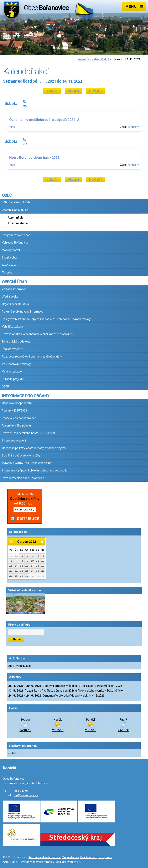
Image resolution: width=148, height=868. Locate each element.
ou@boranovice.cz (26, 795)
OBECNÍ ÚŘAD (14, 281)
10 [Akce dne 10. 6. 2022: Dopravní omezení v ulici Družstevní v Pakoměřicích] (32, 560)
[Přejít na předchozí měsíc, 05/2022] (11, 542)
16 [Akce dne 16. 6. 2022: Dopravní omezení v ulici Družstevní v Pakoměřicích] (27, 565)
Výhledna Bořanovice (15, 242)
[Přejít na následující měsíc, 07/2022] (42, 542)
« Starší (52, 91)
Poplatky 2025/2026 (14, 410)
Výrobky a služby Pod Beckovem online (26, 463)
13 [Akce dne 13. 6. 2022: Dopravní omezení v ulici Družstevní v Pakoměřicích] (11, 565)
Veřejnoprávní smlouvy (16, 364)
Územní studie (18, 223)
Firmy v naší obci (19, 624)
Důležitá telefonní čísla (16, 202)
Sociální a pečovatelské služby (21, 455)
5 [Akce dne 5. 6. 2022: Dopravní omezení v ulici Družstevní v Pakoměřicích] (43, 555)
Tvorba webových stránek (37, 862)
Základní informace (14, 289)
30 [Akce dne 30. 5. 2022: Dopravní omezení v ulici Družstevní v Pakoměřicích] (11, 555)
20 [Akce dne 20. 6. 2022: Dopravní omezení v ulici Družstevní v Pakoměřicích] (11, 570)
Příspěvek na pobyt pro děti (19, 418)
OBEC (7, 195)
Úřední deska (10, 296)
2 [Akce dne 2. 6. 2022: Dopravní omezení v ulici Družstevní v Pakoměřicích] (27, 555)
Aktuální (73, 91)
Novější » (95, 91)
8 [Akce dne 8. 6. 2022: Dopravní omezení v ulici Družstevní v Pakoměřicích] (22, 560)
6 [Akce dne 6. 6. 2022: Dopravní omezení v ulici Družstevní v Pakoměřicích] (11, 560)
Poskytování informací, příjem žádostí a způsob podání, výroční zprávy (46, 319)
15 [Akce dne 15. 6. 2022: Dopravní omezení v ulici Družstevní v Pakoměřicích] (21, 565)
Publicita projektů (13, 379)
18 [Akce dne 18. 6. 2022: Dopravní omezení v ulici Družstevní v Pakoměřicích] (37, 565)
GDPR (5, 386)
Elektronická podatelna (16, 341)
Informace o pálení (14, 440)
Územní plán (16, 217)
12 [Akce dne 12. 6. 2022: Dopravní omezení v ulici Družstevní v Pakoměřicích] (43, 560)
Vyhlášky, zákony (12, 326)
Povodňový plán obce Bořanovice (23, 478)
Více (12, 127)
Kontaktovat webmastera (45, 857)
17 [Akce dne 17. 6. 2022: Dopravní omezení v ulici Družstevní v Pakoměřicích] (32, 565)
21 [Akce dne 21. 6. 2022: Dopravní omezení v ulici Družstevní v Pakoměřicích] (16, 570)
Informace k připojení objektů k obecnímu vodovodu (34, 470)
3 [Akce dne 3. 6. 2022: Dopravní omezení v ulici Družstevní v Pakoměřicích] (33, 555)
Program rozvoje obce (16, 235)
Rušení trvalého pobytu (16, 425)
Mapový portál (11, 250)
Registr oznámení (13, 349)
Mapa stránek (70, 857)
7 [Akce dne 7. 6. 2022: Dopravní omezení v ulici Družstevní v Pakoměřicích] (17, 560)
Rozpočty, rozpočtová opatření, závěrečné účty (32, 356)
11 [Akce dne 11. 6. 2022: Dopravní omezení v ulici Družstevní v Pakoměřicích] (37, 560)
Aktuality (83, 59)
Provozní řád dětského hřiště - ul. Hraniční (28, 433)
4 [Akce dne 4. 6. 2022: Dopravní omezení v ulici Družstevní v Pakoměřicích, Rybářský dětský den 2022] (38, 555)
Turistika (7, 272)
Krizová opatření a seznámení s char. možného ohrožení (37, 334)
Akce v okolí (9, 265)
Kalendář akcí (100, 59)
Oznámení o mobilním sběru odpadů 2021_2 (44, 120)
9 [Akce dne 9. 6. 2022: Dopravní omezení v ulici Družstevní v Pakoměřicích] (27, 560)
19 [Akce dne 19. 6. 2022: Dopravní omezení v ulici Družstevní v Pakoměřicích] (43, 565)
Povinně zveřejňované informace (22, 311)
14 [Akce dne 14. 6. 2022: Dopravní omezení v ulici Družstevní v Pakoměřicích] (16, 565)
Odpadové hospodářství (17, 403)
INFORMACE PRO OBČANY (25, 395)
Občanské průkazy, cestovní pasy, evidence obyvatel (34, 448)
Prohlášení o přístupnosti (96, 857)
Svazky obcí (9, 257)
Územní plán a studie (15, 210)
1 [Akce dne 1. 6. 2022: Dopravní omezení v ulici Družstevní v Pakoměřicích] (22, 555)
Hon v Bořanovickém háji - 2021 (34, 157)
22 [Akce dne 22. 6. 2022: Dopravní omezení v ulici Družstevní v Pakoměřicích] (21, 570)
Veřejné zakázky (12, 371)
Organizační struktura (15, 304)
